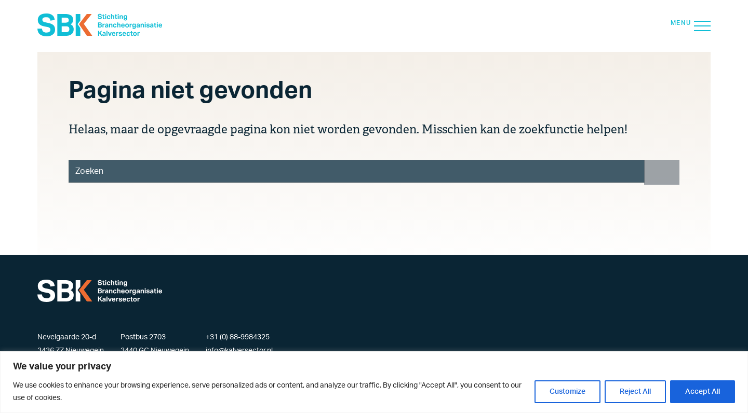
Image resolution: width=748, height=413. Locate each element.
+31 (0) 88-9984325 (238, 337)
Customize (567, 391)
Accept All (702, 391)
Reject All (635, 391)
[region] (374, 382)
